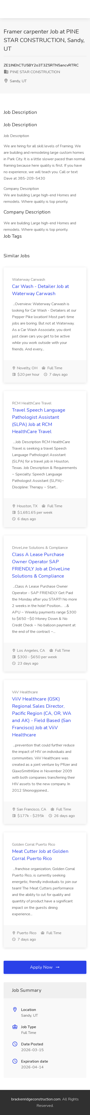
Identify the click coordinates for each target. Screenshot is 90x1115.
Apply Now (45, 967)
